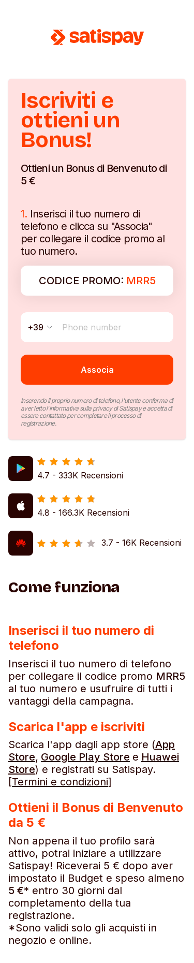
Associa (97, 369)
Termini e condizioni (60, 782)
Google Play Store (85, 757)
